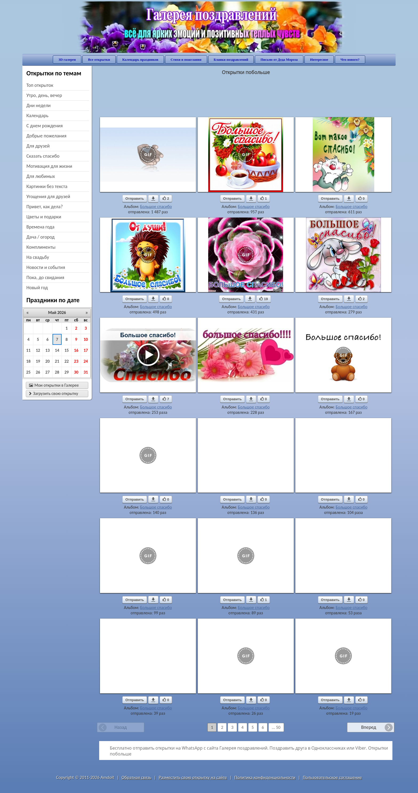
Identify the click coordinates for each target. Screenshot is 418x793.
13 (47, 350)
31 (85, 372)
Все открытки (99, 60)
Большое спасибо (156, 206)
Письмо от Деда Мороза (279, 60)
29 (67, 372)
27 (47, 372)
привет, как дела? (44, 207)
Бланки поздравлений (231, 60)
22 (67, 361)
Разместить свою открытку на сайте (193, 777)
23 (76, 361)
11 (28, 350)
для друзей (38, 146)
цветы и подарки (43, 217)
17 (85, 350)
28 (57, 372)
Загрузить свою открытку (53, 393)
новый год (37, 288)
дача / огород (40, 237)
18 (28, 361)
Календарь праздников (140, 60)
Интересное (319, 60)
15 (67, 350)
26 (38, 372)
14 (57, 350)
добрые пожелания (46, 136)
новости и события (45, 267)
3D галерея (67, 60)
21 (57, 361)
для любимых (40, 176)
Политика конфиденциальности (264, 777)
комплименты (40, 247)
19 (38, 361)
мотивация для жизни (49, 166)
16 (76, 350)
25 (28, 372)
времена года (40, 227)
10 (85, 339)
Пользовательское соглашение (332, 777)
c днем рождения (44, 126)
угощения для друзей (48, 196)
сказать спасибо (42, 156)
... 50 (276, 727)
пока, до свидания (45, 277)
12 (38, 350)
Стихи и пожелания (186, 60)
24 (85, 361)
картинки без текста (46, 186)
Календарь (37, 115)
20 (47, 361)
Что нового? (349, 60)
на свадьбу (37, 257)
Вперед (368, 727)
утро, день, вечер (44, 95)
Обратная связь (136, 777)
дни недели (38, 105)
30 (76, 372)
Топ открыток (39, 85)
